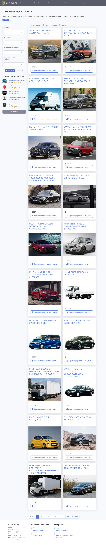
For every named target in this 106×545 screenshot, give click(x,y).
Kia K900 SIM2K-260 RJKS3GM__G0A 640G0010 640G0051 (77, 81)
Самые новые (34, 25)
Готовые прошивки (55, 3)
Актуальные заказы (72, 3)
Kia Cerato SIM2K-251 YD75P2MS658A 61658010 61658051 (42, 275)
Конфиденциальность (64, 535)
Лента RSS (14, 111)
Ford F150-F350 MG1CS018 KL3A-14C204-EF (77, 418)
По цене (62, 25)
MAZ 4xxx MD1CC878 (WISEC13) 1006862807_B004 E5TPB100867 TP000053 (44, 371)
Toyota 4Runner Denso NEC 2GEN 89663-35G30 (42, 31)
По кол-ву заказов (49, 25)
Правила (59, 533)
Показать (10, 71)
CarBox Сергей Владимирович (14, 104)
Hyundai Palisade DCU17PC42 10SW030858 (43, 128)
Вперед (75, 516)
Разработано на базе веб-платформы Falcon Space (17, 539)
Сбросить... (20, 70)
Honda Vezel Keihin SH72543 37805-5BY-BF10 (78, 321)
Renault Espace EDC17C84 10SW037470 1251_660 (76, 467)
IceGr (10, 86)
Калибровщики (40, 3)
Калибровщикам (62, 530)
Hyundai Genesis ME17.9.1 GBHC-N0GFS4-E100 (76, 176)
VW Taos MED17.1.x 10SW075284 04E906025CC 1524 (78, 33)
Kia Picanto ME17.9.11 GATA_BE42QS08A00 (39, 418)
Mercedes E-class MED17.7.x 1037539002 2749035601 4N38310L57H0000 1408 (42, 178)
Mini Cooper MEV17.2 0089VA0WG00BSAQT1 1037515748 (75, 226)
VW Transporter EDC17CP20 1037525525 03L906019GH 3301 (77, 129)
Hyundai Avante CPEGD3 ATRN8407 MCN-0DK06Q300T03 (41, 226)
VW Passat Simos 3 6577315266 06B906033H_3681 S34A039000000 (73, 373)
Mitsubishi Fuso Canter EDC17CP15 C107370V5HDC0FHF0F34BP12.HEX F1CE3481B (44, 469)
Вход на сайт (38, 535)
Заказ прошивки (26, 3)
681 (68, 516)
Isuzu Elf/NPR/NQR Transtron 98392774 (77, 273)
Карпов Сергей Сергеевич (17, 97)
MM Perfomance (14, 91)
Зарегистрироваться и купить (44, 70)
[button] (102, 3)
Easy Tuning (11, 2)
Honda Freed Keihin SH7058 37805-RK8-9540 (42, 321)
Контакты (59, 538)
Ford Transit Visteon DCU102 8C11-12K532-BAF (43, 80)
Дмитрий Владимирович (17, 80)
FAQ (83, 3)
